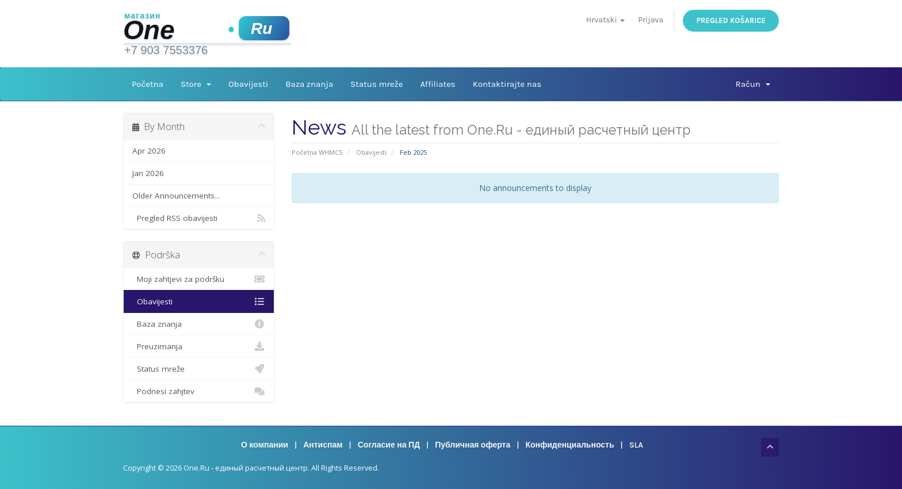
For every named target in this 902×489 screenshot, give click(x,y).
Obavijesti (248, 84)
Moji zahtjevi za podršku (198, 279)
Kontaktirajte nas (507, 84)
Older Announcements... (176, 195)
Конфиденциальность (569, 445)
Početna (147, 84)
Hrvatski (605, 20)
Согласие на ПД (389, 445)
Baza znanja (309, 84)
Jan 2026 (148, 173)
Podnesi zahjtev (198, 391)
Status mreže (376, 84)
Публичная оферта (472, 445)
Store (196, 84)
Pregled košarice (731, 20)
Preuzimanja (198, 346)
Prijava (650, 20)
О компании (264, 445)
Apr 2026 (149, 151)
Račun (753, 84)
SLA (636, 445)
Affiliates (437, 84)
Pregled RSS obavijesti (198, 218)
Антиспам (322, 445)
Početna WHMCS (317, 152)
